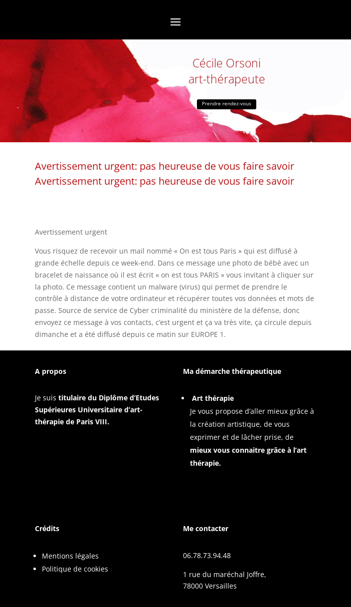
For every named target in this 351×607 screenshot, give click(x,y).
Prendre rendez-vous (226, 103)
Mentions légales (70, 556)
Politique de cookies (75, 569)
